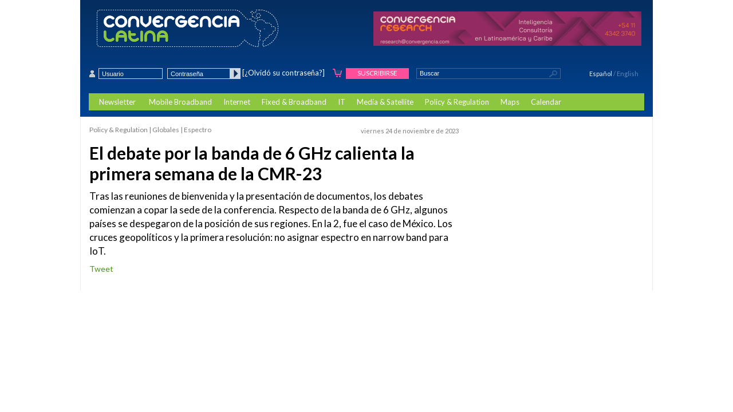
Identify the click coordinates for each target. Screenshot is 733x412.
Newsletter (117, 101)
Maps (510, 101)
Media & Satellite (385, 101)
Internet (236, 101)
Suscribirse (377, 73)
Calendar (546, 101)
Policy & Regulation (457, 101)
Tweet (101, 269)
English (628, 73)
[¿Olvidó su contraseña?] (283, 72)
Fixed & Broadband (294, 101)
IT (341, 101)
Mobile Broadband (180, 101)
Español (600, 73)
